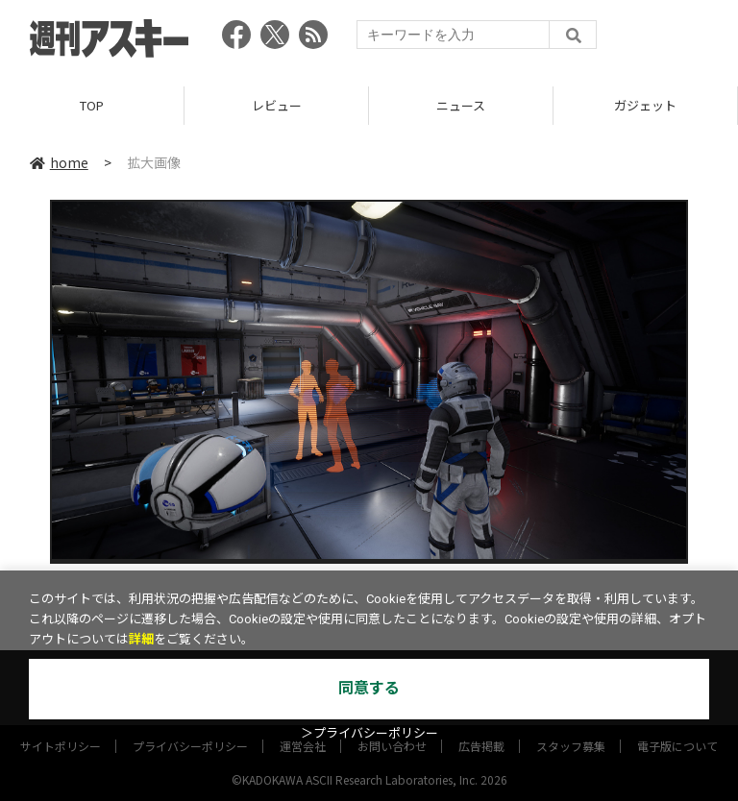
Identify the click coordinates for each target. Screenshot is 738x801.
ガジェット (645, 105)
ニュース (460, 105)
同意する (369, 688)
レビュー (277, 105)
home (59, 162)
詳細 (141, 639)
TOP (92, 105)
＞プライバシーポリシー (369, 733)
